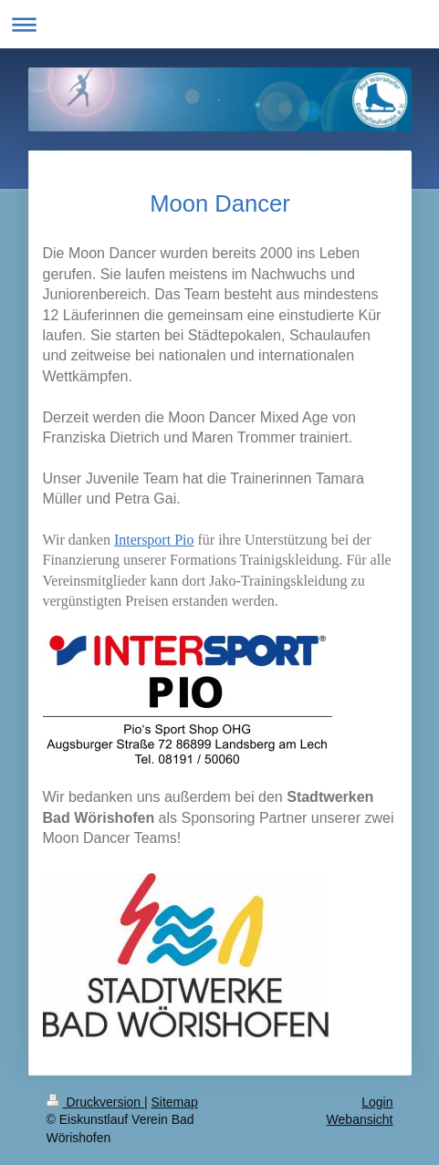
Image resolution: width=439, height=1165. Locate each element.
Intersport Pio (154, 539)
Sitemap (175, 1102)
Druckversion (95, 1102)
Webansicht (360, 1119)
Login (376, 1102)
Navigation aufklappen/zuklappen (219, 24)
